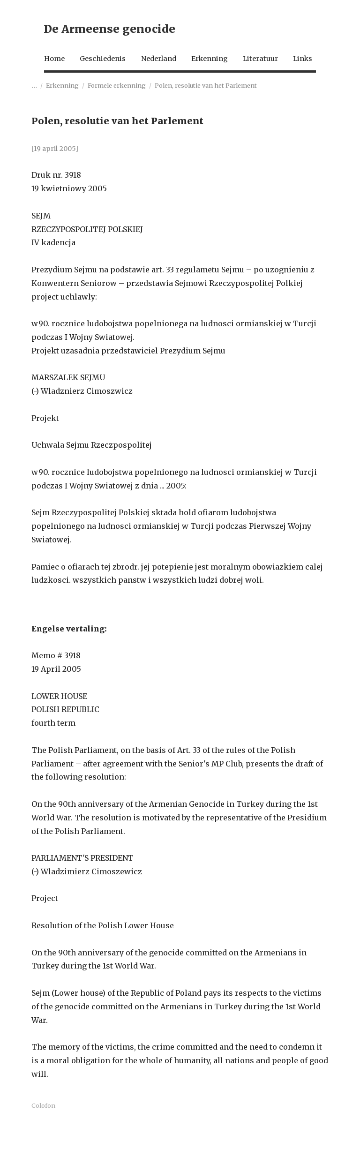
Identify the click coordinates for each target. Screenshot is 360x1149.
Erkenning (215, 64)
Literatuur (271, 64)
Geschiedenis (96, 64)
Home (42, 64)
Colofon (43, 1130)
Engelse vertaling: (69, 654)
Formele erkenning (117, 110)
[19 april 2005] (54, 174)
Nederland (158, 64)
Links (42, 83)
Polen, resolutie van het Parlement (206, 110)
